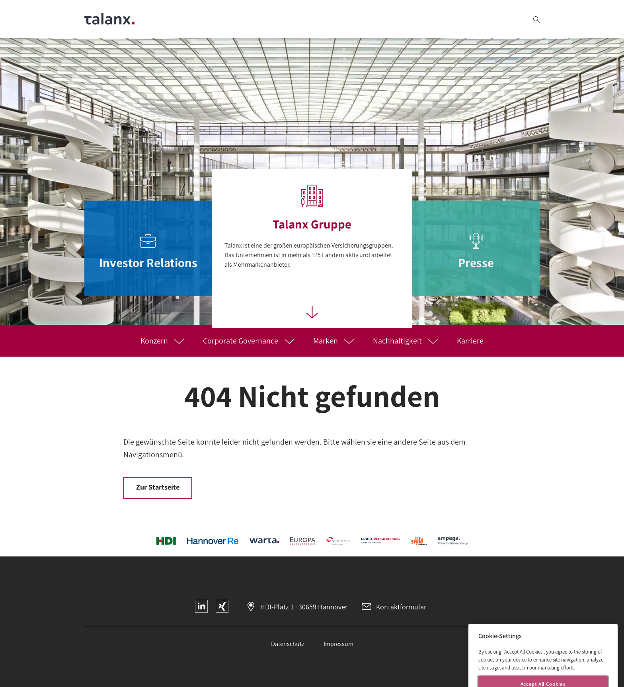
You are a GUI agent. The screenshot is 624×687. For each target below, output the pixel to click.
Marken (326, 341)
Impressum (338, 644)
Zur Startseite (157, 487)
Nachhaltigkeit (398, 341)
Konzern (155, 341)
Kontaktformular (401, 606)
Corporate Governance (241, 341)
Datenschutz (287, 644)
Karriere (470, 341)
